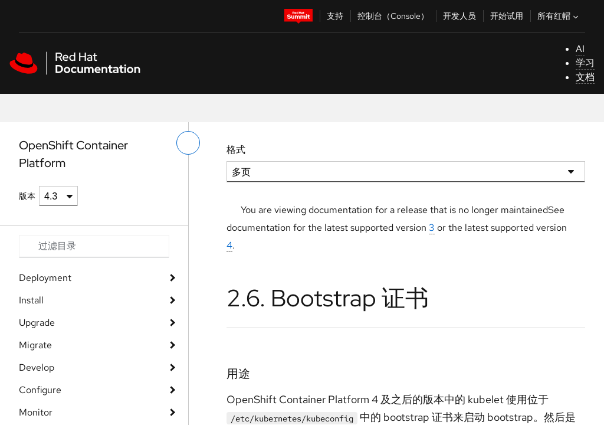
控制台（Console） (393, 16)
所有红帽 (559, 16)
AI (580, 48)
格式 (235, 149)
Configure (40, 390)
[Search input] (94, 246)
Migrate (35, 345)
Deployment (45, 278)
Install (31, 300)
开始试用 (506, 16)
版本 (27, 196)
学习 (585, 63)
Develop (36, 367)
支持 (335, 16)
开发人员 (459, 16)
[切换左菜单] (188, 143)
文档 (585, 77)
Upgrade (37, 322)
